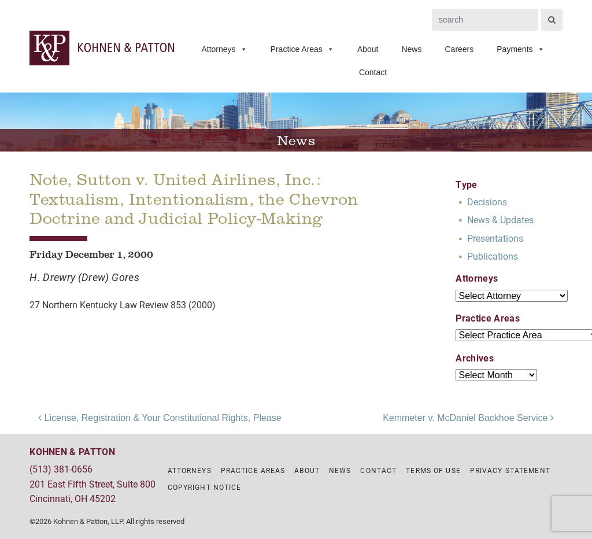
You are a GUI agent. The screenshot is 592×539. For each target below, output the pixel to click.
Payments (520, 49)
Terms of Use (433, 470)
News (411, 49)
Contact (373, 72)
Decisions (487, 201)
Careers (459, 49)
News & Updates (500, 219)
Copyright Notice (205, 487)
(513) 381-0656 (60, 469)
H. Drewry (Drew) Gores (84, 277)
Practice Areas (302, 49)
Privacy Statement (510, 470)
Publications (492, 256)
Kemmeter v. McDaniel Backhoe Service (468, 418)
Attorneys (224, 49)
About (368, 49)
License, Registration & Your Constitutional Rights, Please (159, 418)
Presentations (495, 238)
